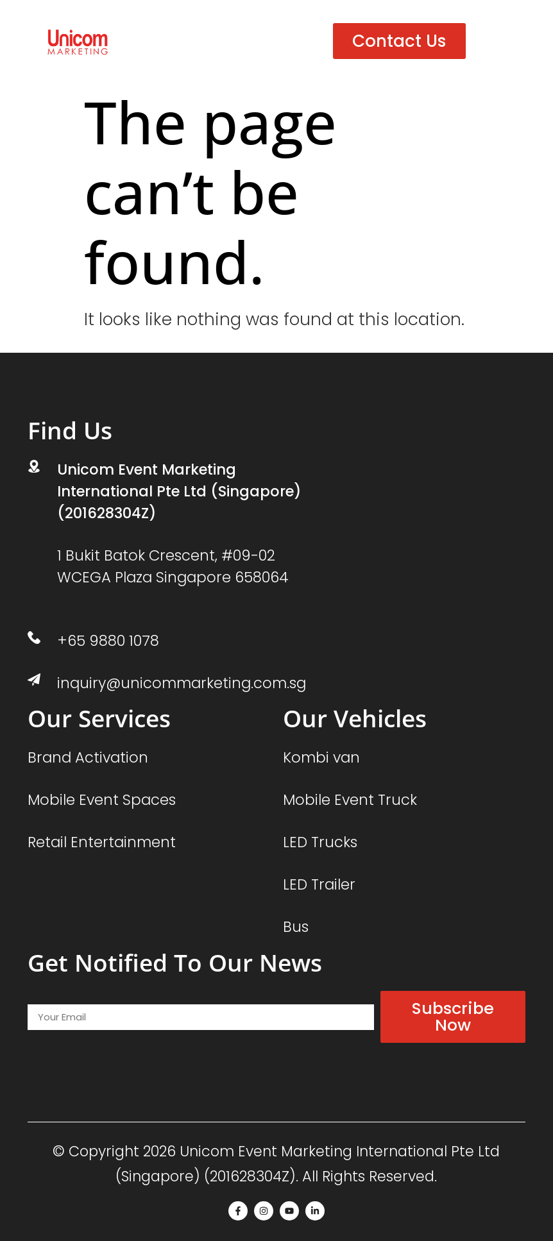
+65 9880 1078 (108, 640)
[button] (493, 41)
